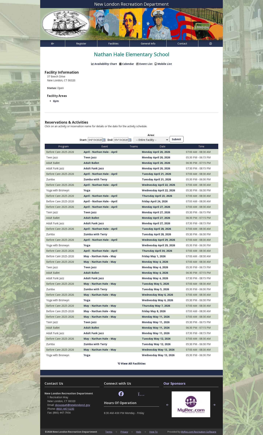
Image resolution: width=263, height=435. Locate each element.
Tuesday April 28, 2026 (156, 228)
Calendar (128, 64)
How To (153, 431)
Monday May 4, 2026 (155, 261)
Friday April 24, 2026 (154, 201)
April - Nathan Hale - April (100, 152)
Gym (56, 101)
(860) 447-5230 (65, 408)
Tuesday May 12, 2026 (156, 338)
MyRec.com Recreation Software (198, 431)
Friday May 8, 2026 (153, 311)
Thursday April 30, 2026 (157, 250)
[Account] (210, 43)
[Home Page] (52, 43)
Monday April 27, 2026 (156, 207)
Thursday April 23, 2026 (157, 196)
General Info (148, 43)
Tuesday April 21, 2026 (156, 174)
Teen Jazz (90, 157)
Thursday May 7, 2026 (156, 305)
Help (138, 431)
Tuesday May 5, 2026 (155, 283)
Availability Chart (104, 64)
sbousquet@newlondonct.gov (72, 405)
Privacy (124, 431)
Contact (182, 43)
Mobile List (164, 64)
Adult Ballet (91, 163)
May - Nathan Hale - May (100, 256)
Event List (146, 64)
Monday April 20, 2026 (156, 152)
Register (81, 43)
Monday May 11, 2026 (155, 316)
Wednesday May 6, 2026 (157, 294)
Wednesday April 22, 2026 (158, 185)
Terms (108, 431)
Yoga (87, 190)
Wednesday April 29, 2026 (158, 239)
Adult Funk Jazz (94, 168)
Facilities (113, 43)
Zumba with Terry (95, 179)
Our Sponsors (174, 383)
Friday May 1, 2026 (153, 256)
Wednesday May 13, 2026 (158, 349)
